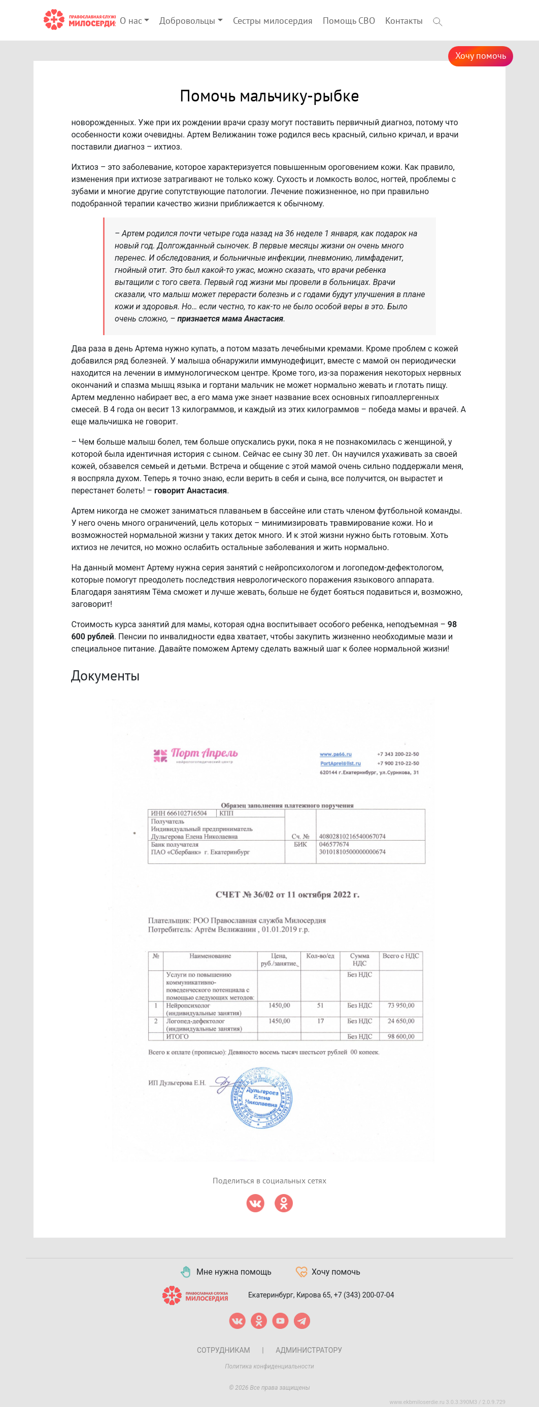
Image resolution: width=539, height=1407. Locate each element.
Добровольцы (187, 21)
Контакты (404, 21)
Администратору (309, 1350)
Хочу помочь (480, 56)
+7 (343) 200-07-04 (364, 1295)
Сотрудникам (223, 1350)
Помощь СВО (349, 21)
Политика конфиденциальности (269, 1366)
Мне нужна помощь (225, 1272)
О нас (131, 21)
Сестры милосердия (273, 21)
